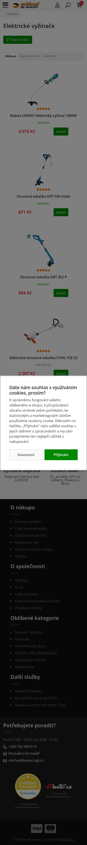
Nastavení (26, 454)
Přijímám (61, 454)
